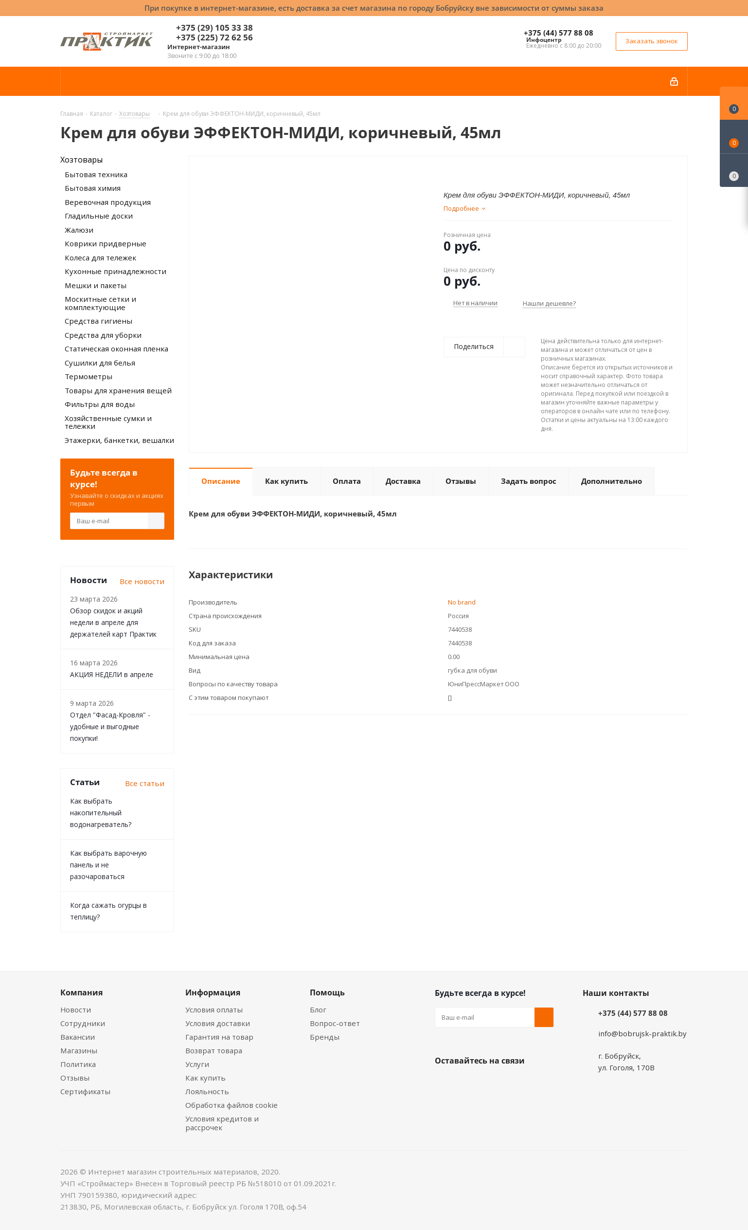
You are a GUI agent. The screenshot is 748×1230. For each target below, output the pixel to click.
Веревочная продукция (108, 202)
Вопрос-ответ (335, 1023)
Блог (318, 1009)
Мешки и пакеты (95, 285)
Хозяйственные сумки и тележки (108, 422)
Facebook (469, 1083)
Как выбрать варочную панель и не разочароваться (108, 864)
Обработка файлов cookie (231, 1105)
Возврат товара (213, 1050)
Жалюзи (79, 230)
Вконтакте (444, 1083)
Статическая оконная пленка (116, 348)
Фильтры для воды (100, 404)
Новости (75, 1009)
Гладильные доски (99, 215)
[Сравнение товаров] (734, 170)
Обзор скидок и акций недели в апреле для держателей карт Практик (113, 622)
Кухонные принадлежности (115, 271)
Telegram (517, 1083)
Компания (81, 992)
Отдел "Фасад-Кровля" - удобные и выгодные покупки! (110, 726)
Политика (78, 1064)
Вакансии (77, 1037)
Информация (212, 992)
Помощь (327, 992)
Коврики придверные (105, 243)
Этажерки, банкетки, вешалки (119, 440)
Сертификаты (85, 1091)
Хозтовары (81, 159)
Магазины (78, 1050)
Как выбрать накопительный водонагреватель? (100, 812)
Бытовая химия (93, 188)
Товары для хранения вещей (118, 390)
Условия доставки (217, 1023)
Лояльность (207, 1091)
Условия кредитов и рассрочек (222, 1123)
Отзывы (74, 1078)
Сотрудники (82, 1023)
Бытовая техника (96, 174)
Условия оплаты (214, 1009)
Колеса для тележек (100, 257)
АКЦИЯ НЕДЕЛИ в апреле (111, 674)
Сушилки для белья (100, 362)
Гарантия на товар (219, 1037)
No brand (462, 602)
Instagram (493, 1083)
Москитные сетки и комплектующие (100, 303)
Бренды (324, 1037)
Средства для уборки (103, 335)
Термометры (88, 376)
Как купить (205, 1078)
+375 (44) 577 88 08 (558, 32)
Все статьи (144, 783)
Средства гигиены (98, 321)
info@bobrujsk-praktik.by (642, 1033)
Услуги (197, 1064)
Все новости (142, 581)
